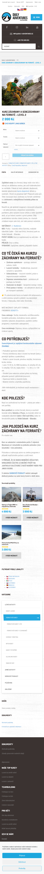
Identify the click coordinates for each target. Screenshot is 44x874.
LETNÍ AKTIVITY (10, 605)
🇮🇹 (7, 581)
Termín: (5, 137)
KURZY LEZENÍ (10, 611)
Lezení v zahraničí (7, 781)
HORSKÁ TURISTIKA (12, 637)
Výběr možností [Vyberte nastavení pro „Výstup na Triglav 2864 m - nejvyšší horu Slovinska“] (11, 518)
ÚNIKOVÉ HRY (10, 663)
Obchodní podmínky (7, 722)
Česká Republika (16, 165)
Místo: (5, 129)
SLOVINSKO (12, 583)
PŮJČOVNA (8, 683)
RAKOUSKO (12, 578)
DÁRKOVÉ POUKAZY (17, 473)
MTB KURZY (9, 644)
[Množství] (5, 157)
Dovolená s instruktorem (9, 820)
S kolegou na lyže (7, 796)
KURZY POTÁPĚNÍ (11, 650)
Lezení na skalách (7, 777)
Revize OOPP (20, 2)
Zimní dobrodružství (8, 800)
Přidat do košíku (27, 155)
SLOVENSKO (12, 587)
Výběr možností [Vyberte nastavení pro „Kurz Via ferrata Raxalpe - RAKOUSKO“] (32, 518)
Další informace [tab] (17, 172)
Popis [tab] (4, 172)
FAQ (23, 6)
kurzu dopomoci (23, 191)
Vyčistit (16, 149)
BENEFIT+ (14, 310)
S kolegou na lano (7, 792)
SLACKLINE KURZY (11, 657)
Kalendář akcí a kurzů (8, 2)
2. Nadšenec (16, 226)
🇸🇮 (7, 583)
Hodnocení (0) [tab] (33, 172)
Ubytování (17, 6)
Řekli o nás (38, 2)
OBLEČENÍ (8, 689)
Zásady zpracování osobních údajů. (21, 849)
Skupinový (24, 165)
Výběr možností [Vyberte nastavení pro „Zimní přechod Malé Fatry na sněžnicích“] (11, 556)
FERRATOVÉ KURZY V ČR (26, 163)
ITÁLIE (10, 581)
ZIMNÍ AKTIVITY (10, 670)
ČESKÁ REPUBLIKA (14, 576)
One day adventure (8, 815)
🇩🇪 (7, 585)
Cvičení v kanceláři (8, 805)
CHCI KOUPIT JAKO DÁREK (15, 123)
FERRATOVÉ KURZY (13, 163)
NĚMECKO (11, 585)
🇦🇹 (7, 578)
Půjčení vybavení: (5, 145)
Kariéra (10, 6)
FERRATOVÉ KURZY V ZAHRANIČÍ (17, 630)
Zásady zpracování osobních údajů (13, 753)
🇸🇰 (7, 587)
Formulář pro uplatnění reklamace (11, 727)
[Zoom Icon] (22, 90)
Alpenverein (29, 2)
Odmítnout (22, 862)
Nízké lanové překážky (9, 828)
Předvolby (22, 868)
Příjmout (22, 856)
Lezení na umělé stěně (9, 773)
